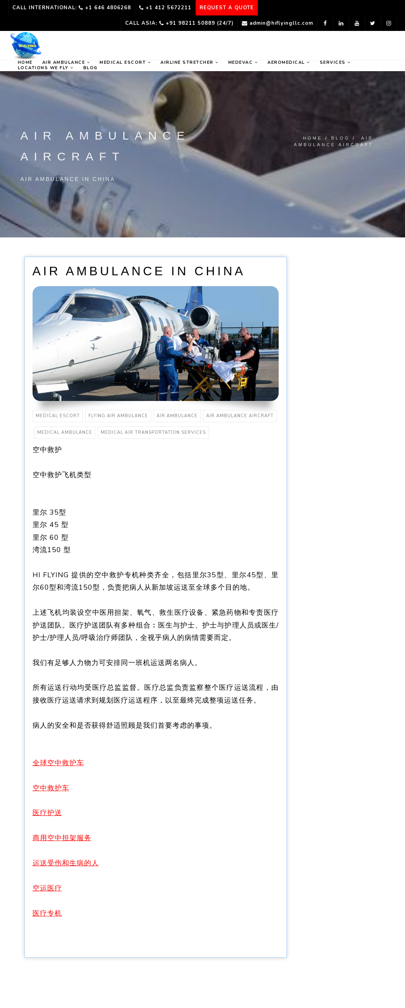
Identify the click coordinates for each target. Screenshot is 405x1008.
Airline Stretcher (189, 62)
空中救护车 (51, 788)
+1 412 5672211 (165, 7)
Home (312, 138)
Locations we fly (46, 68)
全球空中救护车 (58, 763)
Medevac (243, 62)
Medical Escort (125, 62)
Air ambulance (66, 62)
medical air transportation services (153, 432)
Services (335, 62)
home (25, 62)
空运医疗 (47, 888)
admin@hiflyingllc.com (277, 23)
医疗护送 (47, 812)
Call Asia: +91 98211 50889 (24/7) (179, 23)
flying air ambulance (118, 416)
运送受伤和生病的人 (66, 863)
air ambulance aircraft (240, 416)
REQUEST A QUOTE (227, 7)
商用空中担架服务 (62, 838)
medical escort (58, 416)
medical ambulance (64, 432)
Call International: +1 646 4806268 (71, 7)
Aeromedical (288, 62)
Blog (90, 68)
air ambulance (177, 416)
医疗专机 (47, 913)
